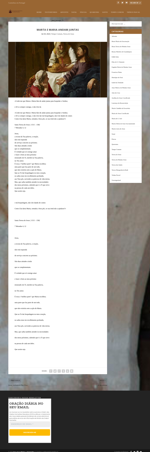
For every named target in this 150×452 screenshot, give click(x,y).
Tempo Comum (117, 10)
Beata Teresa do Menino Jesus (121, 44)
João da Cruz (116, 91)
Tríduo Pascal (133, 10)
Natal (74, 10)
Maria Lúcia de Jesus (118, 127)
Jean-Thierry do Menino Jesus (121, 85)
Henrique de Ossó (117, 75)
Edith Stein (115, 55)
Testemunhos (51, 10)
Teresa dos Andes (117, 163)
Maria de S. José (117, 116)
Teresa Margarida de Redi (120, 168)
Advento (64, 10)
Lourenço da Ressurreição (120, 101)
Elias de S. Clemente (118, 60)
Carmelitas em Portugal (16, 3)
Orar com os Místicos (19, 449)
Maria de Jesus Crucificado (120, 111)
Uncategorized (116, 178)
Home (39, 10)
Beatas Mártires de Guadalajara (122, 50)
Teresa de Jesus (68, 32)
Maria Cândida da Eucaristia (121, 106)
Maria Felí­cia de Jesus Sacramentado (123, 121)
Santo (105, 10)
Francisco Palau (117, 70)
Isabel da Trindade (117, 80)
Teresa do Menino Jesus (119, 158)
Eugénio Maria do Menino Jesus (122, 65)
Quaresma (94, 10)
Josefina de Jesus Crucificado (121, 96)
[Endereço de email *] (29, 422)
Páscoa (83, 10)
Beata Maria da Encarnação (120, 39)
